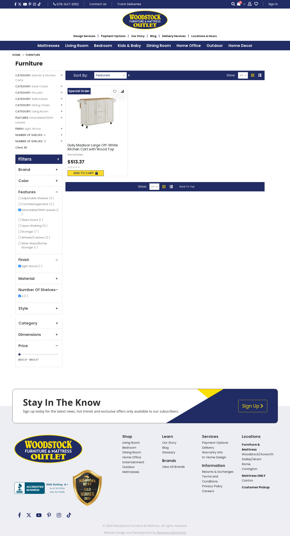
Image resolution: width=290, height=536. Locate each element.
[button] (114, 91)
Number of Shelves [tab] (38, 289)
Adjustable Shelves (38, 198)
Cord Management (38, 204)
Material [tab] (38, 278)
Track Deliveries (129, 4)
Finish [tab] (38, 259)
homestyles (75, 154)
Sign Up (252, 406)
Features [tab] (38, 192)
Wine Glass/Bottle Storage (34, 245)
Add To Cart (85, 173)
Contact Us (98, 4)
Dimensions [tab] (38, 334)
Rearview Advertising (171, 532)
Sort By (80, 75)
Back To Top (187, 186)
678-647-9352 (66, 4)
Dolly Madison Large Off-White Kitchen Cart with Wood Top (93, 147)
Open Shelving (35, 226)
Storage (30, 232)
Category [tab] (39, 323)
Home (16, 55)
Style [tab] (38, 308)
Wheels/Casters (36, 237)
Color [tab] (38, 180)
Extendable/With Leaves (40, 212)
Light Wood (32, 266)
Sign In (273, 4)
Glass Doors (32, 220)
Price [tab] (38, 345)
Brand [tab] (38, 169)
